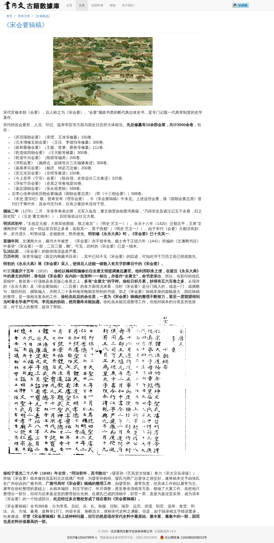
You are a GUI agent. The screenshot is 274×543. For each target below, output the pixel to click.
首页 (9, 16)
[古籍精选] (42, 16)
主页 (69, 5)
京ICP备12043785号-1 (82, 537)
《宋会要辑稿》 (25, 24)
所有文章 (24, 16)
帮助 (113, 5)
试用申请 (97, 5)
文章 (82, 5)
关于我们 (128, 5)
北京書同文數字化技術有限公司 (132, 531)
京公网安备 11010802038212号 (183, 537)
